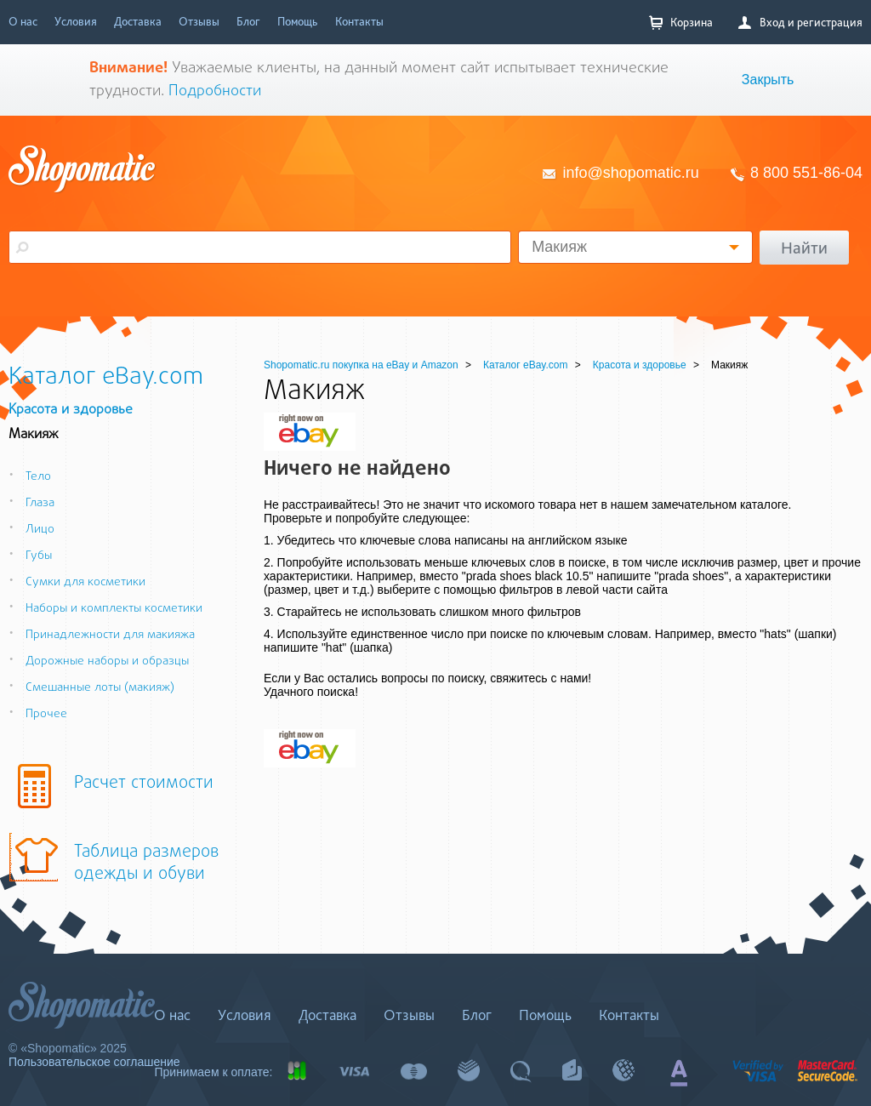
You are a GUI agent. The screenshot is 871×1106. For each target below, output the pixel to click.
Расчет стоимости (143, 783)
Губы (30, 556)
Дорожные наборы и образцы (99, 661)
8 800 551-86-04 (806, 172)
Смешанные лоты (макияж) (91, 688)
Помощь (297, 21)
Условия (75, 21)
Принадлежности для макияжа (102, 635)
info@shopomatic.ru (631, 172)
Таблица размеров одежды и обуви (146, 863)
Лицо (31, 530)
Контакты (359, 21)
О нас (23, 21)
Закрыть (768, 79)
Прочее (38, 714)
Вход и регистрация (800, 22)
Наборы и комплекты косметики (105, 609)
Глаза (31, 503)
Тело (30, 477)
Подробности (214, 91)
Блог (248, 21)
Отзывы (199, 21)
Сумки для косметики (77, 582)
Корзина (681, 22)
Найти (804, 247)
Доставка (138, 21)
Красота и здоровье (71, 410)
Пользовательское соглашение (94, 1062)
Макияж (559, 246)
